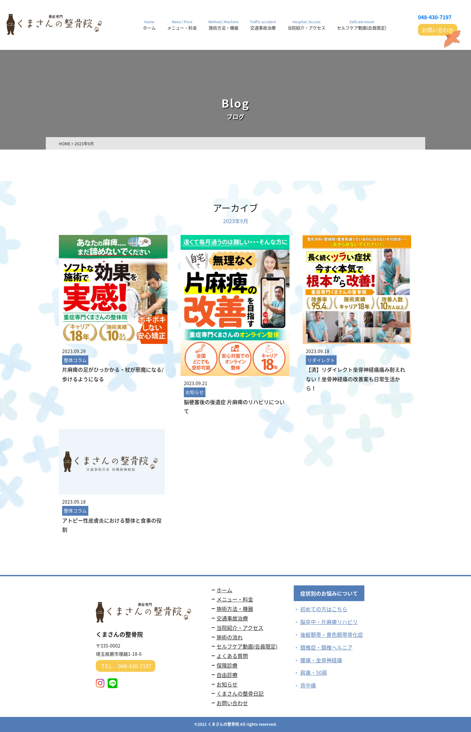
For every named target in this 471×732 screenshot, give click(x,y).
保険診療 (227, 665)
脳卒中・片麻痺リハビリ (329, 622)
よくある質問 (232, 656)
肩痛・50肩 (313, 672)
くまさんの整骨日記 (240, 693)
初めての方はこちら (323, 609)
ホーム (224, 590)
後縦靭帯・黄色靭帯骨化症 (331, 634)
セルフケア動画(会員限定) (247, 646)
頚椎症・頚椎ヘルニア (326, 647)
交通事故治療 (232, 618)
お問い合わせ (437, 30)
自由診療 (227, 675)
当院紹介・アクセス (240, 628)
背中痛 (308, 685)
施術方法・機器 (235, 609)
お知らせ (227, 684)
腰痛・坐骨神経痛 (321, 660)
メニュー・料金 (235, 599)
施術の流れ (230, 637)
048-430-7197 (434, 17)
